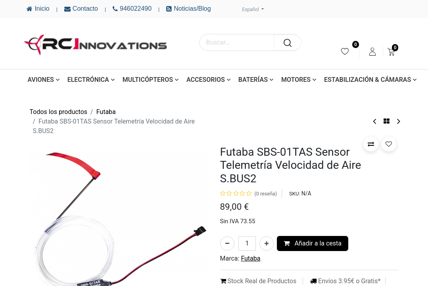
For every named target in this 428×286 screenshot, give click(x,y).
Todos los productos (59, 112)
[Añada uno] (266, 243)
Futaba (106, 112)
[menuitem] (345, 51)
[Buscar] (287, 42)
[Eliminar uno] (227, 243)
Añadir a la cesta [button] (313, 243)
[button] (371, 144)
